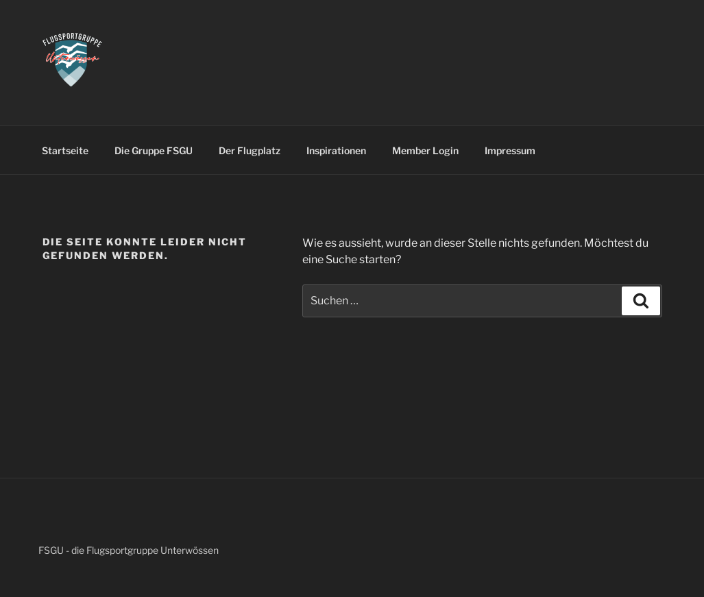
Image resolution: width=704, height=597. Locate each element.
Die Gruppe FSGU (153, 150)
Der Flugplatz (249, 150)
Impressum (510, 150)
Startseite (65, 150)
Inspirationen (336, 150)
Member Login (425, 150)
